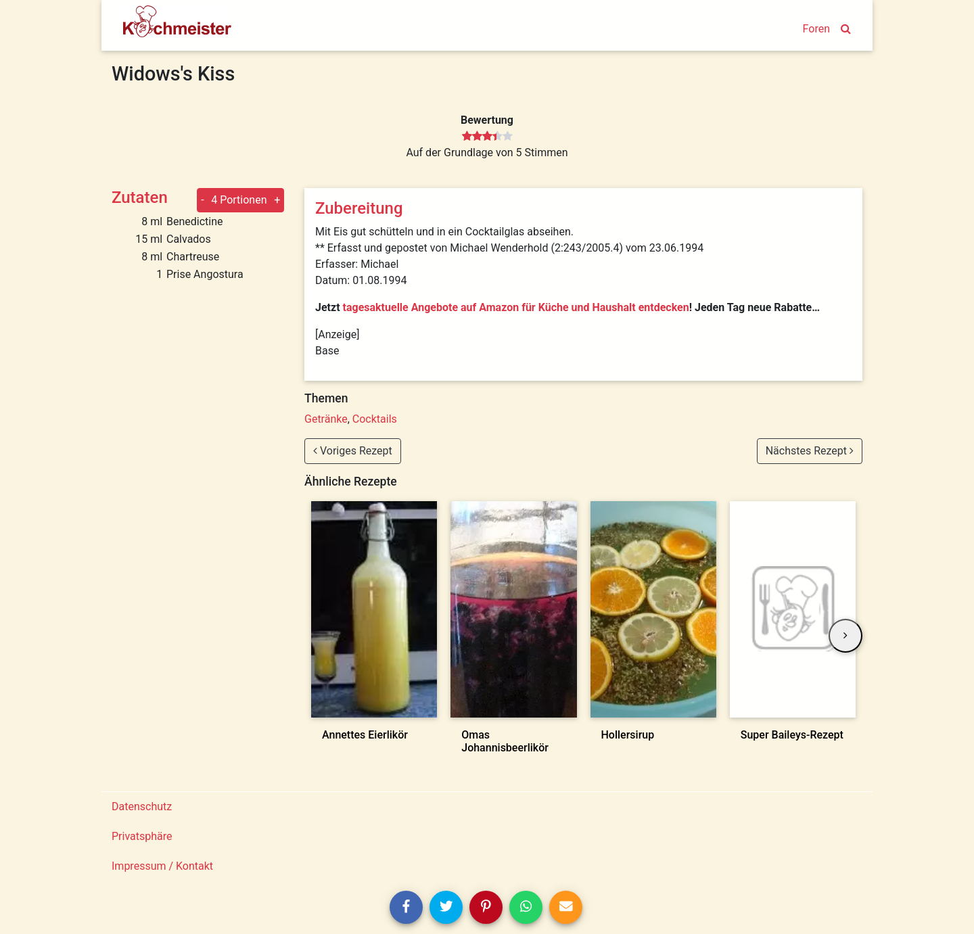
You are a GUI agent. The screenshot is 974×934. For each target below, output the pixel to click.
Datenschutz (142, 806)
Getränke (326, 419)
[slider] (487, 137)
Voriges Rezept (352, 450)
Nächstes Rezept (810, 450)
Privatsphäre (142, 836)
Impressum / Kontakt (162, 866)
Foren (816, 28)
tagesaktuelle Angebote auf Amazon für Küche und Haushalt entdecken (516, 307)
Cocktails (374, 419)
